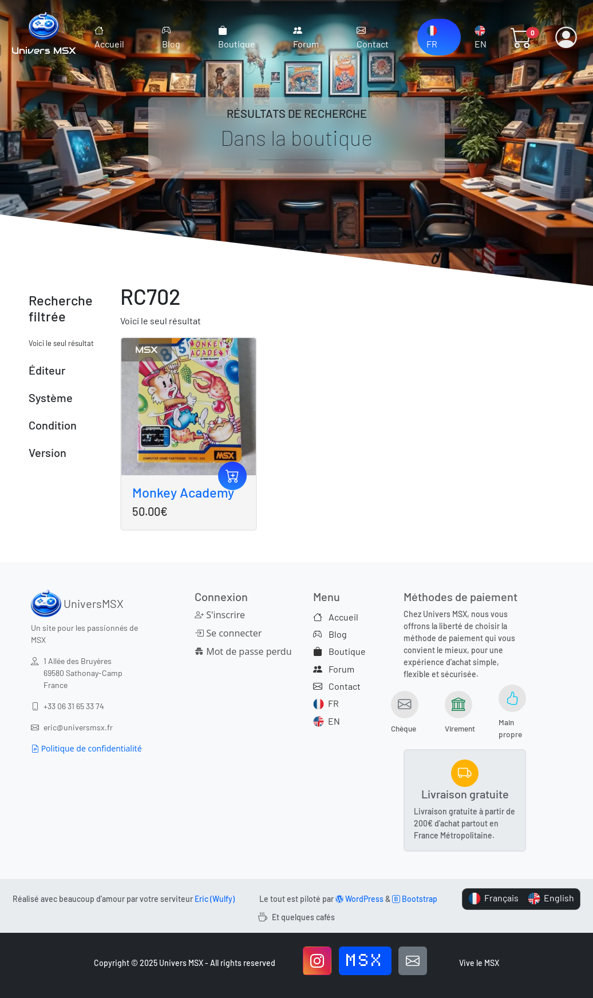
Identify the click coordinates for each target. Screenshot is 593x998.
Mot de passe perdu (233, 651)
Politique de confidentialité (86, 748)
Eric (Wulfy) (215, 899)
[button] (521, 37)
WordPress (359, 899)
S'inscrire (220, 615)
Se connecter (228, 633)
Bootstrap (414, 899)
